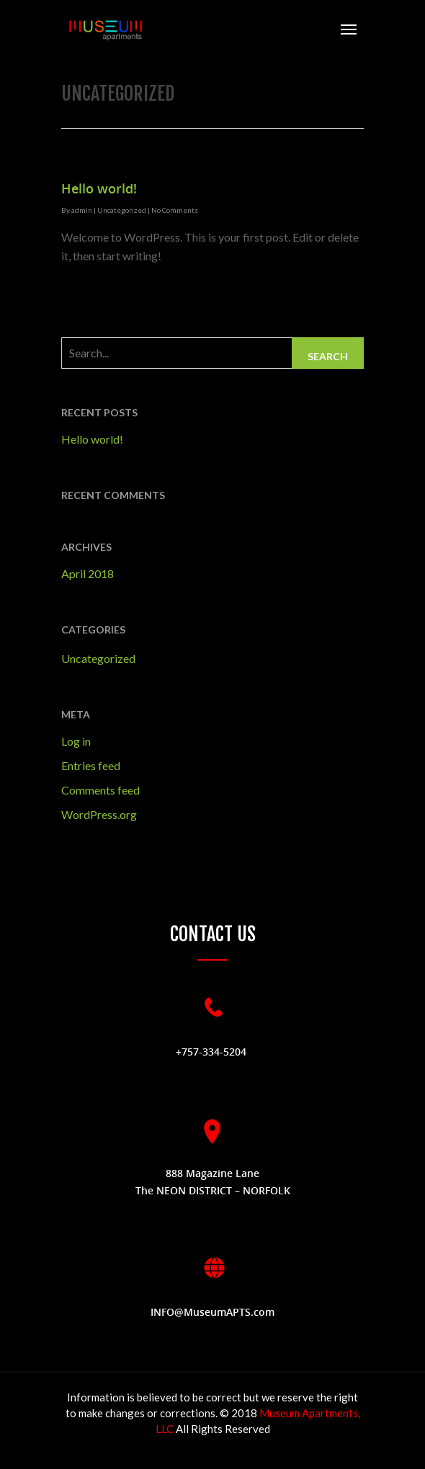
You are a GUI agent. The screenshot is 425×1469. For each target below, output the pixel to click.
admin (81, 210)
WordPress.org (99, 814)
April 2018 (87, 573)
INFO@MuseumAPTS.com (212, 1312)
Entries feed (90, 765)
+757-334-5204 (212, 1051)
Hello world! (99, 188)
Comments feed (100, 790)
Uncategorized (121, 210)
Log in (76, 741)
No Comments (174, 210)
